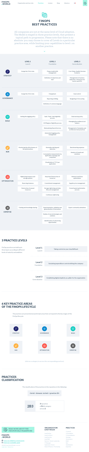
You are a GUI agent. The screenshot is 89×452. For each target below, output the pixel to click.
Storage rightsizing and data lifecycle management (52, 189)
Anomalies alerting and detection (52, 148)
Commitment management (52, 183)
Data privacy (10, 447)
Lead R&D (47, 439)
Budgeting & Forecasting (77, 99)
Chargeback (52, 94)
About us (67, 3)
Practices (41, 3)
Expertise (68, 446)
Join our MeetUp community (13, 441)
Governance (69, 439)
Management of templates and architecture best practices (77, 128)
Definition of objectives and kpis (52, 78)
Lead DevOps (48, 437)
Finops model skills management (52, 72)
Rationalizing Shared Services (52, 128)
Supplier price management (77, 183)
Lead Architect (48, 435)
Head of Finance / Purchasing (52, 446)
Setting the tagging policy (27, 116)
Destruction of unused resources (27, 189)
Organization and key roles (25, 3)
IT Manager (48, 443)
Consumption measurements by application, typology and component (52, 155)
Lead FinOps (48, 433)
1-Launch (68, 431)
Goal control (77, 94)
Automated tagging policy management (52, 133)
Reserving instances (28, 183)
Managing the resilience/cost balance (77, 122)
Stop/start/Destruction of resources (52, 177)
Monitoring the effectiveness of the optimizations (28, 148)
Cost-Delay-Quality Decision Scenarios (77, 72)
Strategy (68, 437)
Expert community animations (77, 207)
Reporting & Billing (52, 99)
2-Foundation (69, 433)
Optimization (69, 445)
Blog (58, 3)
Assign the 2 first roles (27, 71)
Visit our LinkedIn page (11, 443)
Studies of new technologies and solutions (52, 214)
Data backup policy (77, 116)
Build (67, 441)
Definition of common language (52, 104)
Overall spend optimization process (77, 189)
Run (67, 443)
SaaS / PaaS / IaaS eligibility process (52, 117)
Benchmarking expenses (77, 147)
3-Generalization (70, 435)
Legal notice (4, 447)
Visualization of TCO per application (52, 163)
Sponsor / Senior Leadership (52, 441)
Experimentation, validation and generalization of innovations (52, 208)
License (50, 3)
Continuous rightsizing (52, 195)
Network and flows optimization (77, 177)
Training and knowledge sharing (28, 207)
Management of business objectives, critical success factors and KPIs (77, 79)
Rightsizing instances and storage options (27, 177)
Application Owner (50, 445)
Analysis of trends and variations (77, 153)
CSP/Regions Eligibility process (52, 123)
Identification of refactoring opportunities (52, 221)
